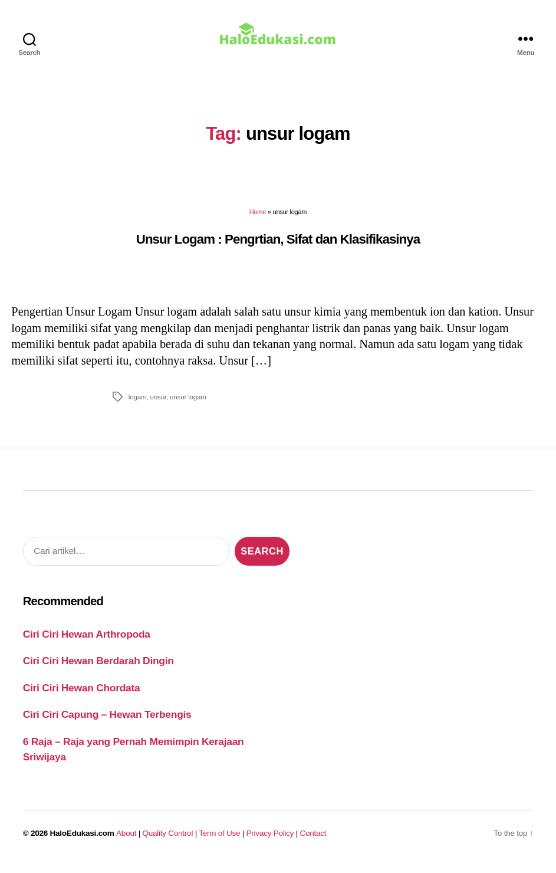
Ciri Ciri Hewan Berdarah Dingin (98, 669)
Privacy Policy (270, 841)
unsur (158, 405)
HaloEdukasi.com (82, 841)
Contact (313, 841)
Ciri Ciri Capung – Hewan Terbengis (107, 722)
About (126, 841)
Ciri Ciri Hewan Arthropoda (86, 642)
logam (138, 405)
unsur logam (188, 405)
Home (257, 220)
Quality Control (167, 841)
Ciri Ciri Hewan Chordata (81, 696)
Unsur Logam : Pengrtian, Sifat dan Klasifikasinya (278, 247)
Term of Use (219, 841)
